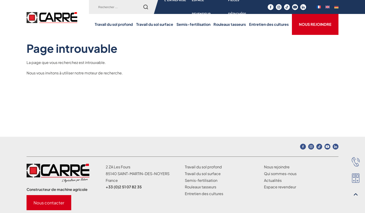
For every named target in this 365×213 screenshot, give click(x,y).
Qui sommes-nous (280, 173)
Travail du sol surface (154, 24)
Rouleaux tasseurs (229, 24)
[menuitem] (319, 7)
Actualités (273, 180)
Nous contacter (49, 202)
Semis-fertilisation (193, 24)
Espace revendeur (280, 186)
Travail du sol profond (114, 24)
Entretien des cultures (269, 24)
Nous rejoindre (315, 24)
